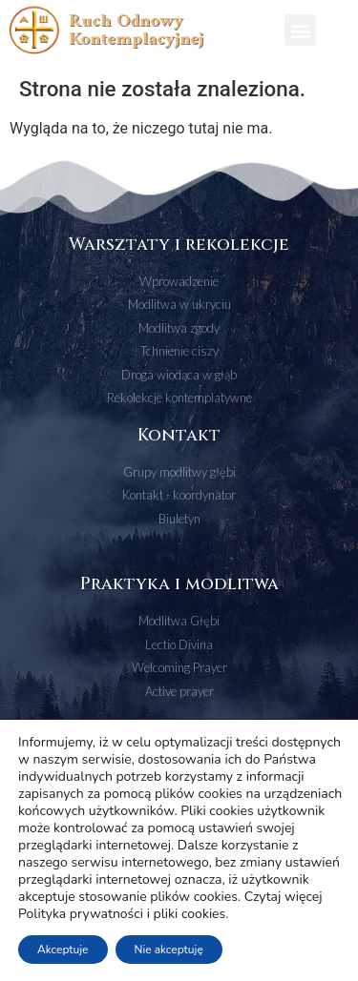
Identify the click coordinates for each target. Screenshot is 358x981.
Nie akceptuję (169, 949)
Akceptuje (63, 949)
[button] (300, 30)
